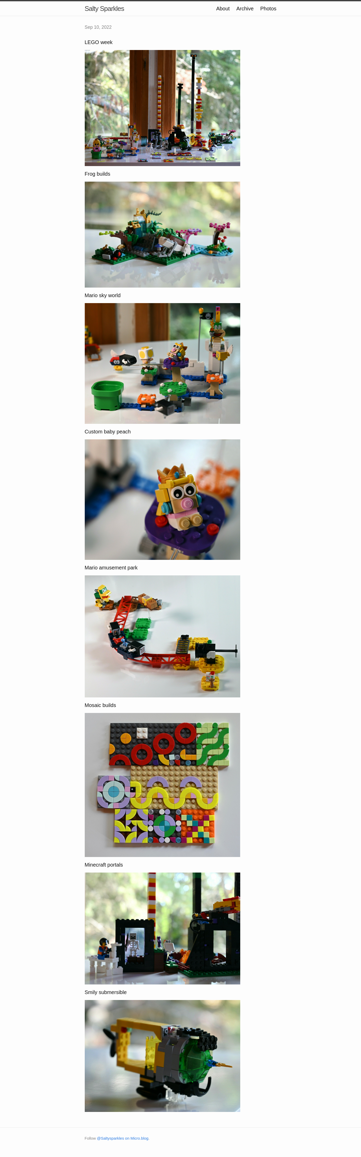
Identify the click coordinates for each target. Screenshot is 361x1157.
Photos (268, 8)
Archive (245, 8)
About (223, 8)
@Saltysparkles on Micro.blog (122, 1138)
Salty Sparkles (104, 8)
